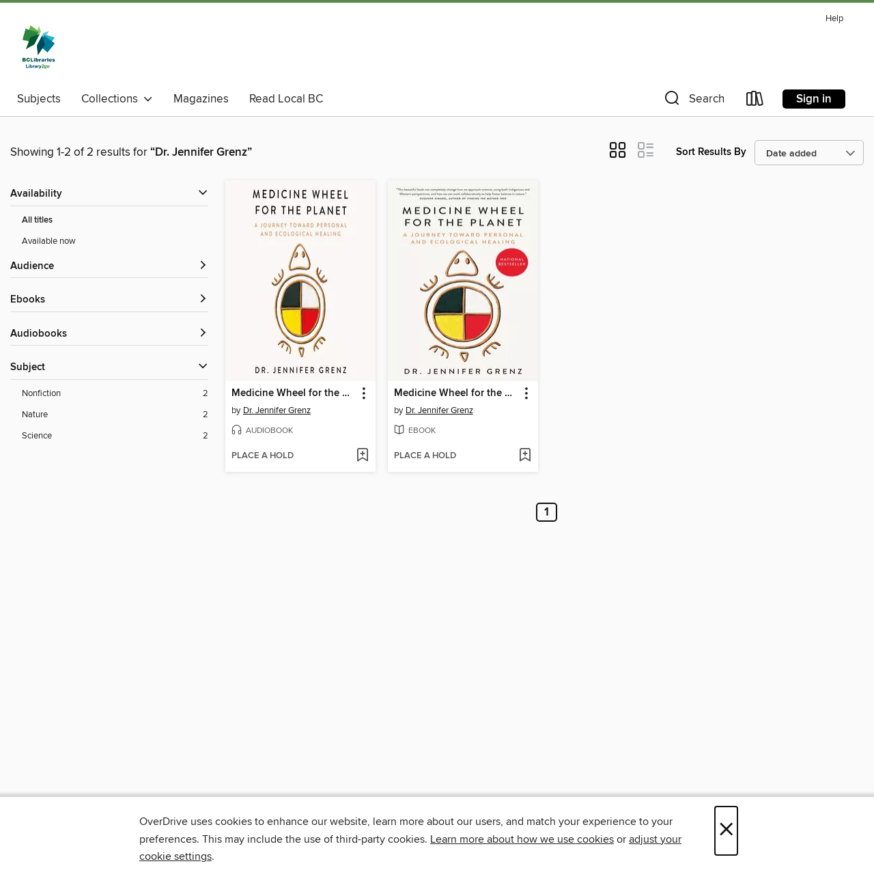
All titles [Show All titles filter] (37, 220)
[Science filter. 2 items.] (115, 436)
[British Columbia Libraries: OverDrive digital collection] (38, 47)
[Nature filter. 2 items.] (115, 415)
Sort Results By (711, 151)
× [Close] (726, 830)
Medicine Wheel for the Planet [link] (293, 393)
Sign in (814, 99)
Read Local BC (286, 99)
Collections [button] (117, 99)
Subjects (39, 99)
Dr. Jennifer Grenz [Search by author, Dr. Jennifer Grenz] (277, 410)
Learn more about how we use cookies (522, 839)
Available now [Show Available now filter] (49, 241)
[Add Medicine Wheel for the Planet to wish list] (362, 456)
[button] (693, 101)
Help (834, 19)
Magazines (201, 99)
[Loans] (755, 101)
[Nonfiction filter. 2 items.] (115, 394)
